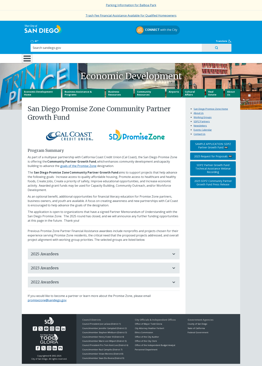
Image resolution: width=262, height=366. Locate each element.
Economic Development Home (38, 81)
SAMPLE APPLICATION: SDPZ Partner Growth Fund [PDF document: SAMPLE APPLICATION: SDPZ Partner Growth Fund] (213, 133)
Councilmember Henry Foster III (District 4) (103, 324)
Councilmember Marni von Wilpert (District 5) (104, 328)
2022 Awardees (100, 269)
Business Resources (114, 81)
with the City (130, 30)
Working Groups (203, 104)
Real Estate (212, 81)
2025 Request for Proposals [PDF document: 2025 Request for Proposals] (211, 143)
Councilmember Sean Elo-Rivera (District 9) (103, 345)
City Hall (222, 43)
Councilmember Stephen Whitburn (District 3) (104, 320)
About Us (231, 81)
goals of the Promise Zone (78, 153)
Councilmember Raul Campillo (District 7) (102, 337)
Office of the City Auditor (147, 324)
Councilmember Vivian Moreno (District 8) (102, 341)
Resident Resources (85, 43)
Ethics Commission (144, 320)
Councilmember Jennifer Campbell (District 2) (104, 315)
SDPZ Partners (202, 108)
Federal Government (198, 320)
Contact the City (172, 359)
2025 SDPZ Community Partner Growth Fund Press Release (213, 170)
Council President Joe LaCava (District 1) (101, 311)
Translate (232, 25)
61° (189, 25)
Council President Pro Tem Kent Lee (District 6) (105, 332)
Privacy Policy (104, 359)
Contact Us (199, 121)
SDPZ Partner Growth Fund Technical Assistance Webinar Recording (213, 156)
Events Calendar (203, 117)
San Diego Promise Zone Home (211, 96)
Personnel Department (146, 337)
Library (151, 43)
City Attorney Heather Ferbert (149, 315)
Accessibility (123, 359)
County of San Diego (197, 311)
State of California (196, 315)
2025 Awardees (100, 241)
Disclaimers (85, 359)
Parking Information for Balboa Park (131, 5)
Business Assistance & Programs (78, 81)
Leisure (52, 43)
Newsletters (200, 113)
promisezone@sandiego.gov (47, 288)
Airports (174, 79)
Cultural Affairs (190, 81)
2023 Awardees (100, 255)
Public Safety (186, 43)
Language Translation (147, 359)
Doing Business (118, 43)
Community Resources (144, 81)
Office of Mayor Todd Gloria (148, 311)
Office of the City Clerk (146, 328)
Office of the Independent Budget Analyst (155, 332)
